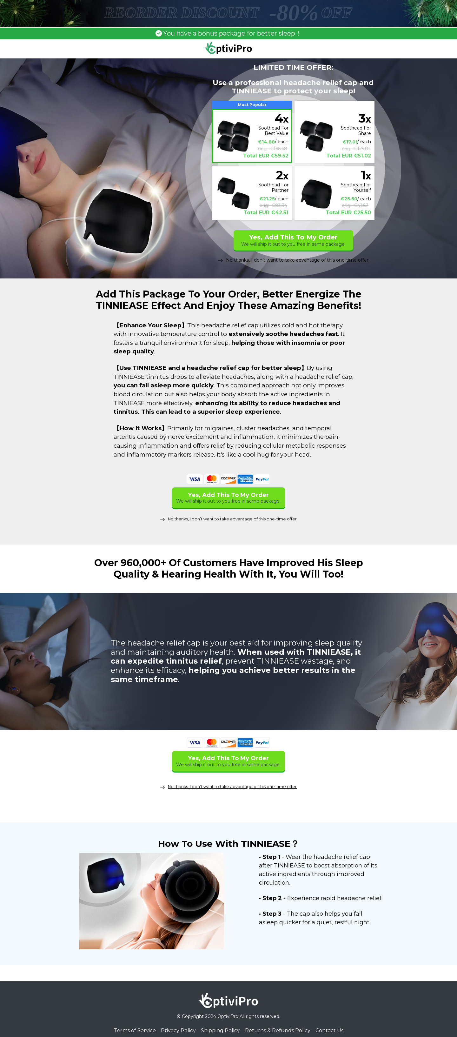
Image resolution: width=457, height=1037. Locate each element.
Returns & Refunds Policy (277, 1023)
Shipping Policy (220, 1023)
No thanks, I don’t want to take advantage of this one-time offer (293, 260)
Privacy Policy (178, 1023)
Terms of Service (135, 1023)
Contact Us (329, 1023)
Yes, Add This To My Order (293, 240)
